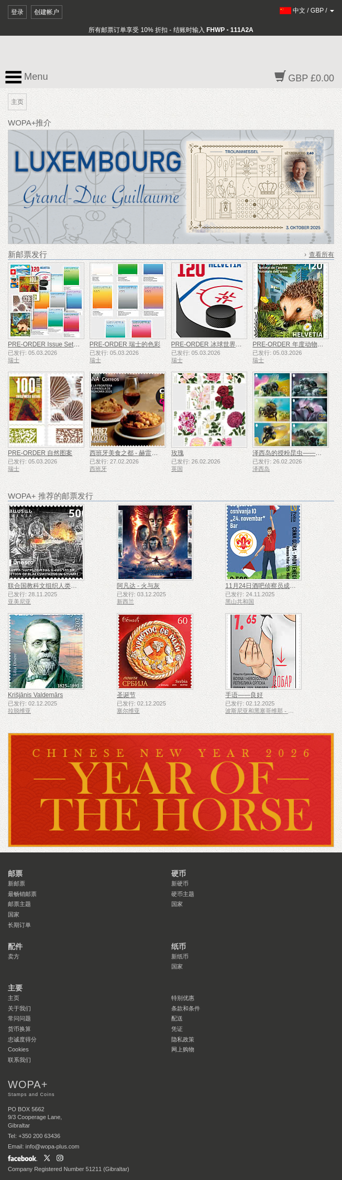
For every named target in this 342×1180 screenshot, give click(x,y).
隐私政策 (182, 1039)
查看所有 (321, 254)
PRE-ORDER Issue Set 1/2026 (51, 344)
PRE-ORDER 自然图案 (40, 453)
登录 (17, 12)
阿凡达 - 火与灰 (138, 585)
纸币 (178, 946)
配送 (177, 1018)
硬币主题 (182, 894)
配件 (15, 946)
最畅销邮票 (22, 894)
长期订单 (19, 925)
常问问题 (19, 1018)
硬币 (178, 873)
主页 (13, 998)
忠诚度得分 (22, 1039)
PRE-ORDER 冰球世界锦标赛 (213, 344)
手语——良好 (244, 695)
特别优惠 (182, 998)
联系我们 (19, 1060)
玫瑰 (177, 453)
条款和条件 (185, 1008)
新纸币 (180, 956)
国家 (13, 914)
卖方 (13, 956)
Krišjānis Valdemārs (35, 695)
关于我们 (19, 1008)
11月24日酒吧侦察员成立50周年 (270, 585)
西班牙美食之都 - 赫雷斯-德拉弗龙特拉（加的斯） (159, 453)
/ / (307, 10)
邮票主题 (19, 904)
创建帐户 (46, 12)
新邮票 (16, 883)
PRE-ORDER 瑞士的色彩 (125, 344)
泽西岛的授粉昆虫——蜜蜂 (290, 453)
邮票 (15, 873)
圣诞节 (126, 695)
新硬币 (180, 883)
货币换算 (19, 1029)
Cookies (18, 1049)
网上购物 (182, 1049)
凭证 (177, 1029)
